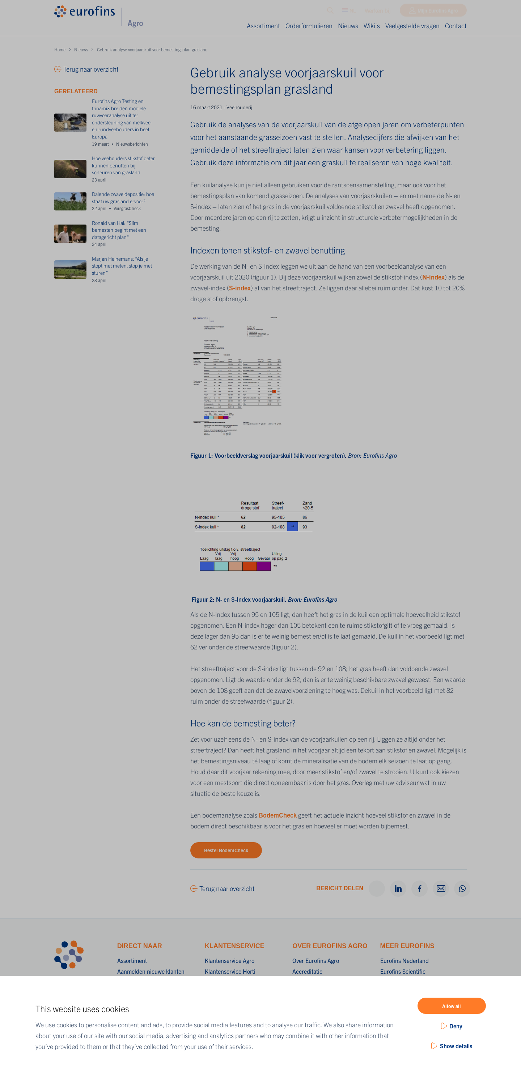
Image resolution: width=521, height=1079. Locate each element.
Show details (456, 1045)
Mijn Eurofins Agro (438, 12)
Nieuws (348, 25)
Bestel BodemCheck (226, 850)
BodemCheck (278, 815)
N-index (433, 277)
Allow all (451, 1006)
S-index (240, 287)
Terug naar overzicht (227, 888)
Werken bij (378, 12)
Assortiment (263, 25)
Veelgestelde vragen (412, 25)
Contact (456, 25)
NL (349, 12)
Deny (455, 1025)
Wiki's (372, 25)
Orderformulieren (308, 25)
